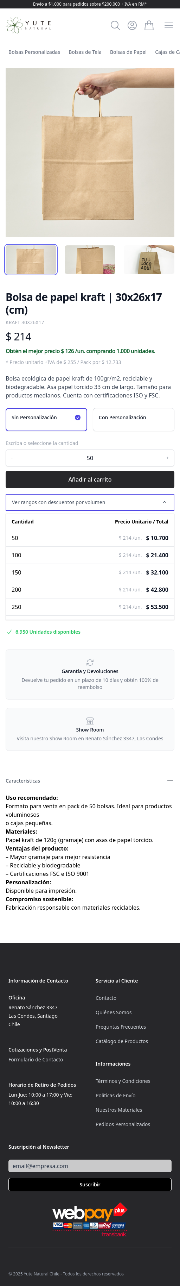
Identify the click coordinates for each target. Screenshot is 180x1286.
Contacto (106, 998)
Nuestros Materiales (119, 1109)
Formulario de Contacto (35, 1059)
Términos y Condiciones (123, 1081)
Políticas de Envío (116, 1095)
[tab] (31, 259)
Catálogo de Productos (122, 1041)
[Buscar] (115, 25)
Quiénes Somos (113, 1012)
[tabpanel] (90, 152)
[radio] (46, 419)
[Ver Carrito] (149, 25)
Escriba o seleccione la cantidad (42, 443)
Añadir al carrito (89, 479)
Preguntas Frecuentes (121, 1026)
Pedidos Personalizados (123, 1124)
